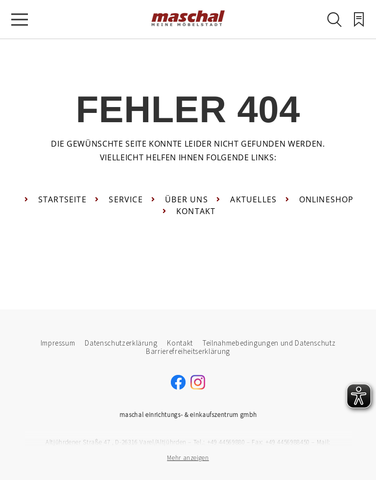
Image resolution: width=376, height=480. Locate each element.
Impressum (58, 343)
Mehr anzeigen (188, 458)
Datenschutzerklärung (121, 343)
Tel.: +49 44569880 (219, 442)
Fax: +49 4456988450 (280, 442)
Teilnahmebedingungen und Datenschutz (269, 343)
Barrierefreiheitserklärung (188, 351)
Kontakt (180, 343)
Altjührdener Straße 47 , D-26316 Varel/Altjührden (116, 442)
